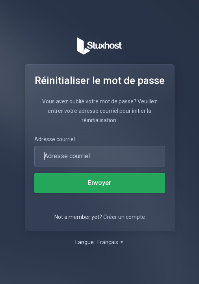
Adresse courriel (54, 139)
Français (110, 242)
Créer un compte (124, 217)
